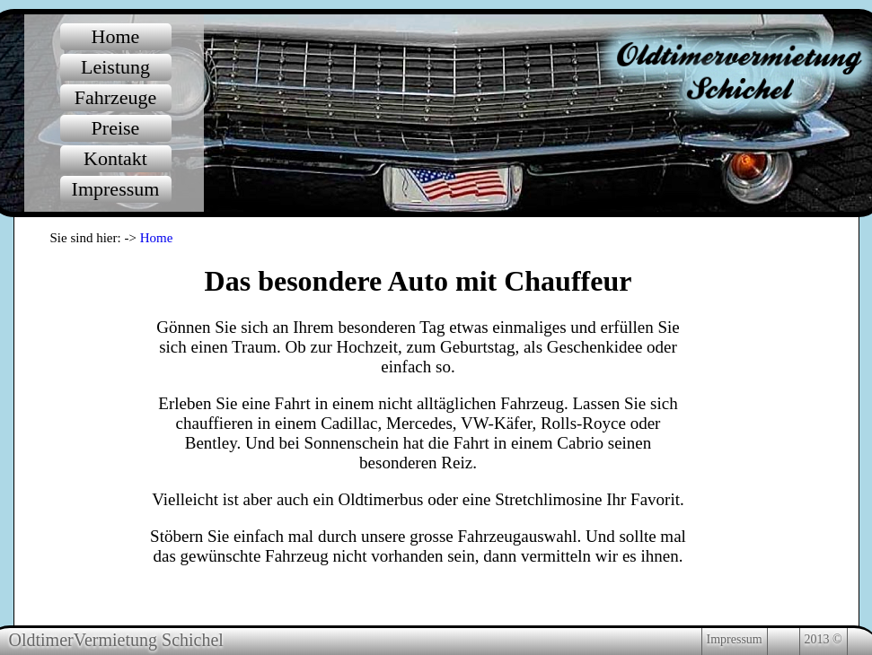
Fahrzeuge (116, 97)
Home (156, 238)
